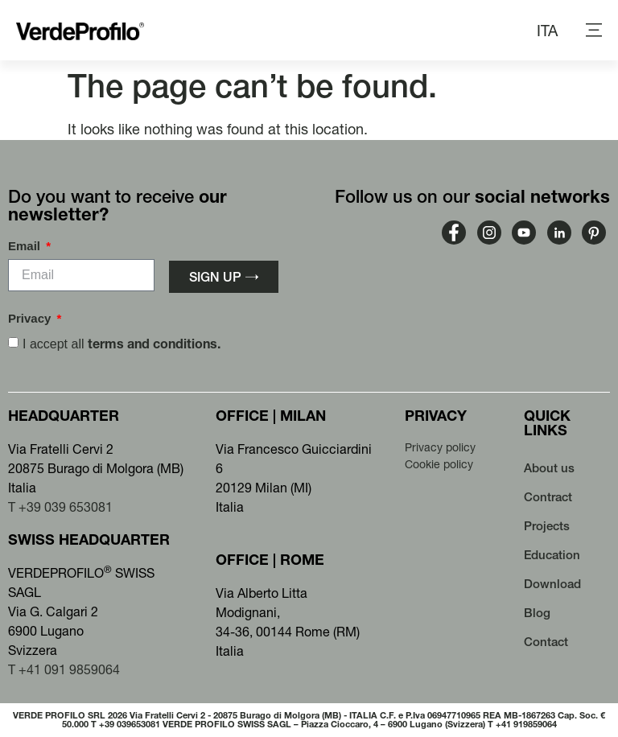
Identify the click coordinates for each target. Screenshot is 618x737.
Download (552, 583)
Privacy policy (440, 447)
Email (25, 246)
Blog (537, 612)
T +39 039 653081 (60, 507)
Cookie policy (439, 464)
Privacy (31, 318)
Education (552, 554)
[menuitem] (547, 30)
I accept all (121, 344)
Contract (548, 496)
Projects (547, 525)
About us (549, 468)
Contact (546, 641)
